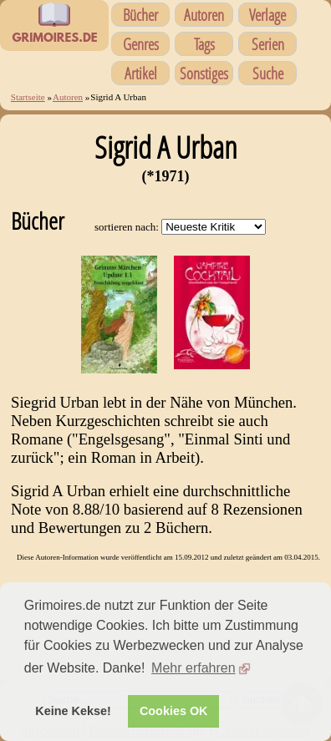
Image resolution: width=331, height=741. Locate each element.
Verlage (267, 14)
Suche (267, 73)
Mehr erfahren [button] (193, 668)
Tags (204, 44)
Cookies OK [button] (174, 711)
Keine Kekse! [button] (72, 711)
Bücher (140, 14)
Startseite (28, 97)
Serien (268, 44)
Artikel (141, 73)
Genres (141, 44)
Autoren (204, 14)
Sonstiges (204, 73)
